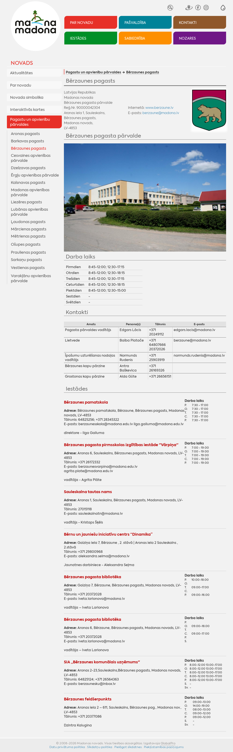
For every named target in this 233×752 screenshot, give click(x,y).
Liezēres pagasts (26, 202)
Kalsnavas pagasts (28, 182)
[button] (223, 8)
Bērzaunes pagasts (28, 148)
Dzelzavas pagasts (28, 167)
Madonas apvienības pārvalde (30, 192)
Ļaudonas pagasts (28, 221)
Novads (22, 63)
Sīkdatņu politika (99, 747)
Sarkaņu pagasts (26, 259)
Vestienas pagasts (28, 267)
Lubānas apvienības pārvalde (29, 212)
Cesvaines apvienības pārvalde (30, 158)
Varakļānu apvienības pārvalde (31, 278)
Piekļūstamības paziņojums (164, 747)
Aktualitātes (21, 72)
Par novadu (20, 85)
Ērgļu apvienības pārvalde (35, 175)
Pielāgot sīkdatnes (128, 747)
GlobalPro (168, 743)
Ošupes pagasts (25, 244)
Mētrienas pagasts (28, 236)
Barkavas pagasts (27, 141)
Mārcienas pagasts (28, 229)
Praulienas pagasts (28, 252)
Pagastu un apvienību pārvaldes (30, 122)
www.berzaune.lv (159, 107)
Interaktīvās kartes (27, 109)
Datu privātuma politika (67, 747)
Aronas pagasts (25, 133)
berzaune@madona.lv (160, 113)
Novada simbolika (26, 97)
